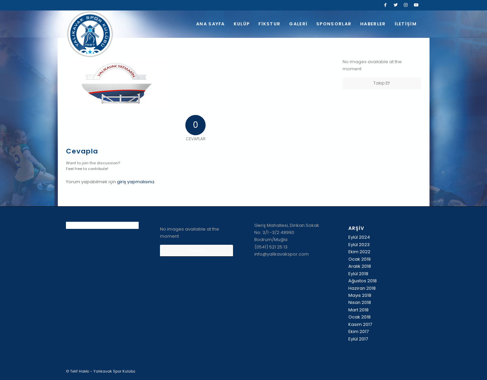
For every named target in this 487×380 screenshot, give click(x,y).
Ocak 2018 (359, 317)
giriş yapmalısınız (136, 182)
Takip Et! (381, 83)
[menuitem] (210, 24)
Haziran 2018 (362, 288)
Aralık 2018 (359, 266)
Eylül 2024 (359, 237)
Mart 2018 (358, 310)
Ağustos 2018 (362, 281)
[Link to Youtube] (416, 5)
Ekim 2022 (359, 251)
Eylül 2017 (358, 339)
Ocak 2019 (359, 259)
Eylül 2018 (358, 273)
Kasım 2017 (360, 324)
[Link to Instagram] (406, 5)
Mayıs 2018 (359, 295)
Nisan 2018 (359, 302)
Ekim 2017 (358, 331)
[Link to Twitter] (395, 5)
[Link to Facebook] (385, 5)
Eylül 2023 (359, 244)
